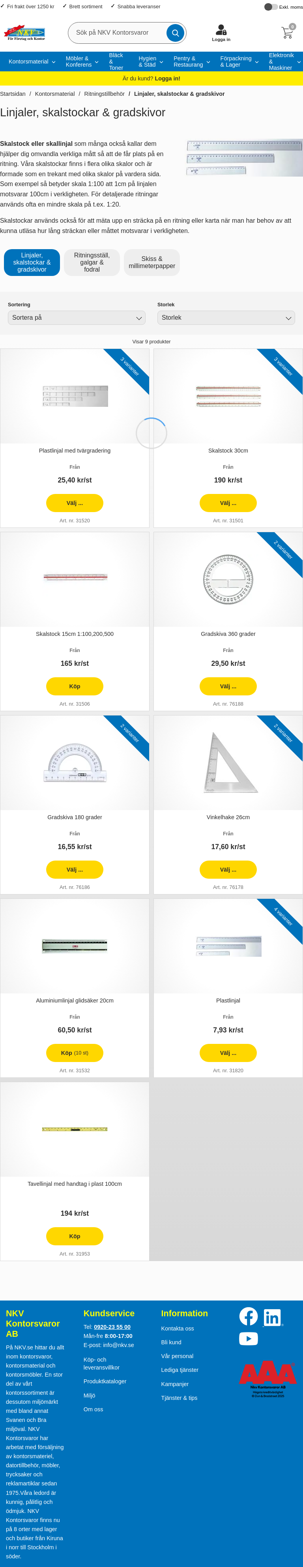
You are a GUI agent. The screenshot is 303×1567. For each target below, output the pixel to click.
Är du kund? (151, 78)
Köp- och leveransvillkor (102, 1363)
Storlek (165, 304)
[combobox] (77, 318)
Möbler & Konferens (79, 61)
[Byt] (138, 318)
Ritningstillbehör (104, 94)
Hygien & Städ (147, 61)
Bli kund (171, 1342)
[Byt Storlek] (288, 318)
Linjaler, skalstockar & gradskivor (179, 94)
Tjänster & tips (179, 1398)
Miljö (89, 1395)
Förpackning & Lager (236, 61)
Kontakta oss (177, 1328)
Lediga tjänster (179, 1370)
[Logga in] (221, 33)
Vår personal (177, 1356)
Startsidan (13, 94)
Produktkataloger (105, 1381)
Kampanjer (175, 1384)
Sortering (19, 304)
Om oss (93, 1409)
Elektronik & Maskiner (281, 61)
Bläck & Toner (116, 61)
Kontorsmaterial (29, 61)
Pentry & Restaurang (188, 61)
